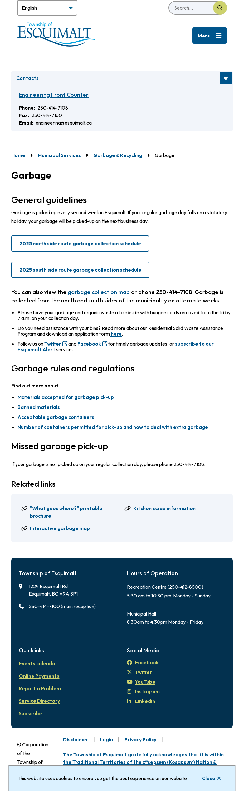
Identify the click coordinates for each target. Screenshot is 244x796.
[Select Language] (47, 8)
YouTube (141, 682)
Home (18, 155)
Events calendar (38, 663)
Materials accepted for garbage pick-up (65, 397)
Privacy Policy (140, 739)
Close (208, 778)
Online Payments (39, 676)
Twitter (52, 344)
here (116, 334)
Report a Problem (40, 688)
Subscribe (30, 713)
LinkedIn (141, 701)
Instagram (143, 691)
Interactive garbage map (60, 528)
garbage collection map (99, 292)
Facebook (89, 344)
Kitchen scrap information (164, 508)
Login (106, 739)
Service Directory (39, 701)
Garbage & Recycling (117, 155)
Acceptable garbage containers (55, 417)
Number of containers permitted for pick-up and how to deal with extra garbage (112, 427)
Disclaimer (75, 739)
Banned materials (38, 407)
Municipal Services (59, 155)
